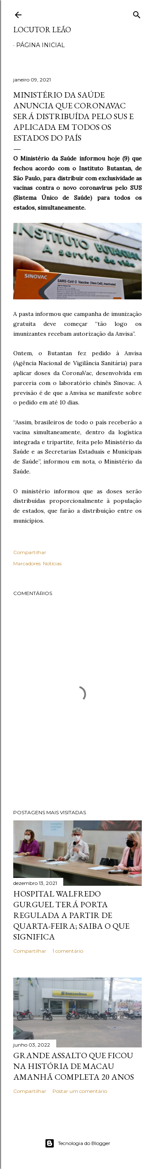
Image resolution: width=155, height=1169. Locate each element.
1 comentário (67, 951)
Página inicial (40, 45)
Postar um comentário (79, 1091)
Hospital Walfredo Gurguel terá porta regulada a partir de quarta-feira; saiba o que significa (71, 915)
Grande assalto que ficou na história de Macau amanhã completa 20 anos (73, 1066)
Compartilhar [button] (29, 552)
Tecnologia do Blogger (77, 1143)
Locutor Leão (42, 29)
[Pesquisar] (137, 13)
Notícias (52, 563)
